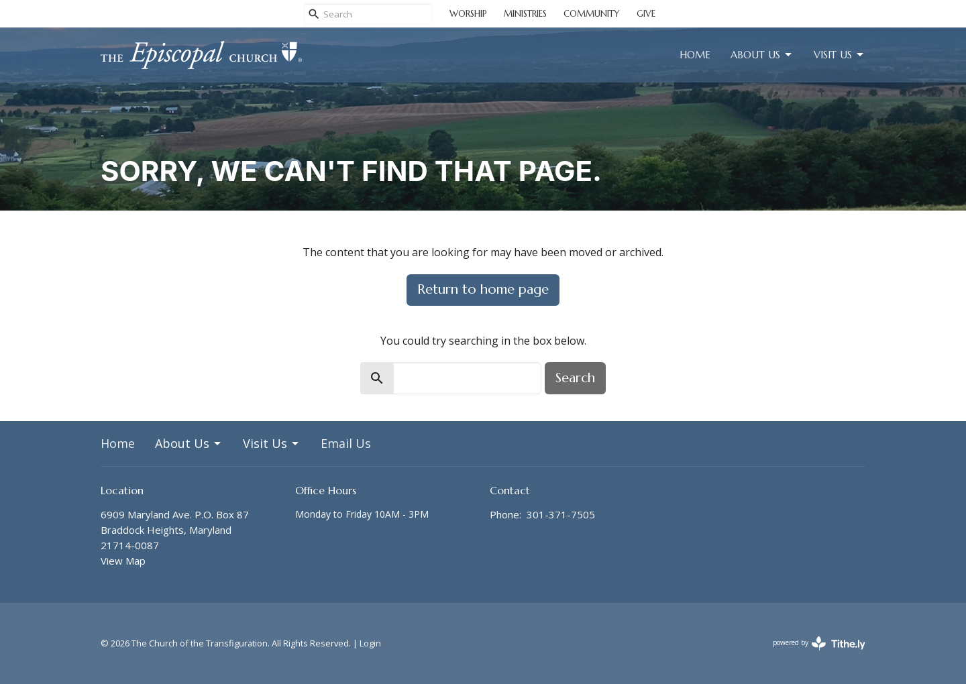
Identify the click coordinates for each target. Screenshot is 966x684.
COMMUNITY (592, 13)
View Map (123, 560)
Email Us (346, 443)
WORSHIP (468, 13)
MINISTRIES (525, 13)
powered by (819, 643)
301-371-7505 (561, 514)
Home (695, 54)
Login (370, 643)
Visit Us (839, 55)
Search (575, 377)
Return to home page (483, 289)
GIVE (646, 13)
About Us (762, 55)
